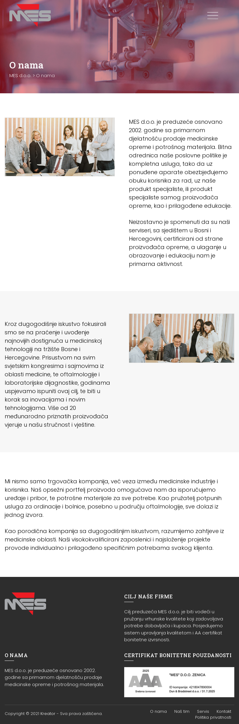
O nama (158, 711)
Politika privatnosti (213, 717)
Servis (203, 711)
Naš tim (182, 711)
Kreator (47, 714)
